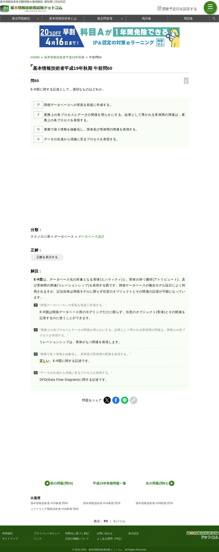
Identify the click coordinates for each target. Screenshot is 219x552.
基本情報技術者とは (63, 18)
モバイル (119, 521)
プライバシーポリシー (47, 533)
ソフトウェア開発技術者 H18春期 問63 (55, 508)
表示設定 (133, 533)
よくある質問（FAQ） (110, 538)
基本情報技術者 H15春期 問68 (49, 503)
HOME (35, 57)
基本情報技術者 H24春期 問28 (101, 503)
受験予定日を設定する (179, 9)
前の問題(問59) (61, 483)
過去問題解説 (21, 18)
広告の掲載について (77, 538)
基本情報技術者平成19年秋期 (64, 57)
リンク (38, 538)
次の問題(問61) (157, 483)
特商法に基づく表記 (77, 533)
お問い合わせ (105, 533)
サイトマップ (10, 538)
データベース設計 (91, 236)
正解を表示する (47, 257)
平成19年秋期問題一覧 (109, 483)
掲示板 (146, 18)
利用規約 (7, 533)
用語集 (188, 18)
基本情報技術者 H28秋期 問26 (154, 503)
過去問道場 (104, 18)
